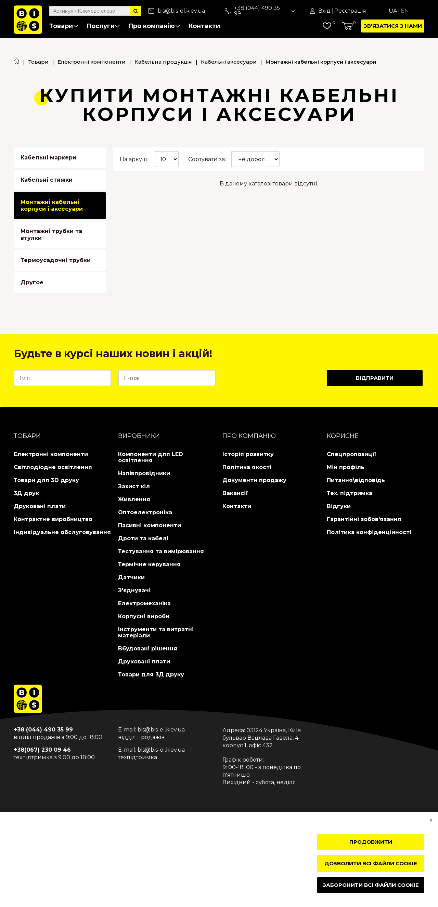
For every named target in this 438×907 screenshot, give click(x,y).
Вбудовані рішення (147, 648)
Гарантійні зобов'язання (364, 519)
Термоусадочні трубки (56, 260)
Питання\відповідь (356, 480)
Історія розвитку (248, 454)
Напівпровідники (144, 473)
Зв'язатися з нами (393, 26)
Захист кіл (134, 486)
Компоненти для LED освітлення (150, 457)
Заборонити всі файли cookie (371, 885)
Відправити (375, 378)
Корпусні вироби (143, 616)
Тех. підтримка (349, 493)
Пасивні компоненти (149, 525)
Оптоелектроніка (145, 512)
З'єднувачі (134, 590)
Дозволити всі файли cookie (370, 863)
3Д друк (26, 493)
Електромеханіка (144, 603)
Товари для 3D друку (46, 480)
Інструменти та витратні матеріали (156, 632)
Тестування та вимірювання (161, 551)
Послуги (103, 26)
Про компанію (154, 26)
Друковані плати (40, 506)
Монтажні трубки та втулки (51, 234)
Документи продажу (254, 480)
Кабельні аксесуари (229, 62)
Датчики (131, 577)
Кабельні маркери (48, 157)
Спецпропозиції (351, 454)
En (405, 11)
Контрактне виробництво (53, 519)
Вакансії (235, 493)
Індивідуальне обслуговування (62, 532)
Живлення (134, 499)
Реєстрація (350, 11)
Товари (63, 26)
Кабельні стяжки (47, 180)
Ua (393, 11)
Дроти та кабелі (143, 538)
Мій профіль (345, 467)
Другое (32, 282)
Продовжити (370, 842)
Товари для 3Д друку (151, 674)
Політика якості (246, 467)
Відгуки (339, 506)
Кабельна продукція (163, 62)
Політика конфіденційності (369, 532)
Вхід (324, 11)
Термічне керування (149, 564)
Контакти (204, 26)
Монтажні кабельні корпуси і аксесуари (52, 205)
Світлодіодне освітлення (53, 467)
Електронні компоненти (91, 62)
